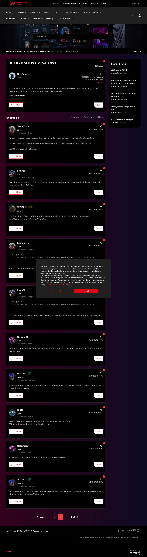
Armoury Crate (116, 86)
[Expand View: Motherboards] (104, 12)
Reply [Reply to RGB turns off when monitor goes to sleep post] (99, 105)
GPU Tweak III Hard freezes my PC (122, 120)
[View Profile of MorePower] (22, 74)
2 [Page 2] (54, 517)
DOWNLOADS (75, 3)
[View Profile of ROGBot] (100, 82)
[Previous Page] (38, 517)
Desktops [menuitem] (46, 12)
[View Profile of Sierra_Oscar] (23, 126)
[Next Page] (75, 517)
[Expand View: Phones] (89, 12)
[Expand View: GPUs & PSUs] (17, 18)
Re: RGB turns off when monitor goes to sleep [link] (63, 51)
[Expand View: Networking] (55, 18)
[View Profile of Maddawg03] (22, 337)
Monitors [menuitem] (23, 19)
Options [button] (136, 51)
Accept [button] (86, 291)
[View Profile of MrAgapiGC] (22, 206)
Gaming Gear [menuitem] (36, 19)
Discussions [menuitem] (34, 12)
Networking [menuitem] (49, 19)
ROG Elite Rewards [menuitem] (65, 19)
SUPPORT (104, 3)
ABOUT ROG (11, 531)
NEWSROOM (27, 531)
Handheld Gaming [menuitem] (71, 12)
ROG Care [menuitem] (9, 12)
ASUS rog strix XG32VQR (119, 70)
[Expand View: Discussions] (39, 12)
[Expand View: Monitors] (28, 18)
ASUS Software (41, 51)
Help (132, 15)
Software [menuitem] (21, 12)
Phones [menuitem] (85, 12)
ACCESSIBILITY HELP (41, 531)
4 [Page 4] (66, 517)
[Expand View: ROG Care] (14, 12)
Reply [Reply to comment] (99, 156)
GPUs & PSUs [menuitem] (10, 19)
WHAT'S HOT (95, 3)
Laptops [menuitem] (57, 12)
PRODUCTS (56, 3)
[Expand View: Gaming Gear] (42, 18)
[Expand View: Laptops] (62, 12)
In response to (25, 133)
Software (30, 51)
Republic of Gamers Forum (15, 51)
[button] (11, 105)
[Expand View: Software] (26, 12)
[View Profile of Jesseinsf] (21, 373)
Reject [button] (61, 291)
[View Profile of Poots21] (21, 170)
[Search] (73, 36)
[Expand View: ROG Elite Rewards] (72, 18)
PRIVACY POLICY (100, 538)
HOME (19, 531)
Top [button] (10, 551)
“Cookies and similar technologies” (58, 285)
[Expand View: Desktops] (51, 12)
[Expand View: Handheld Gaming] (79, 12)
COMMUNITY (85, 3)
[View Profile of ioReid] (20, 409)
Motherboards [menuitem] (97, 12)
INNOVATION (66, 3)
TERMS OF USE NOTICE (87, 538)
